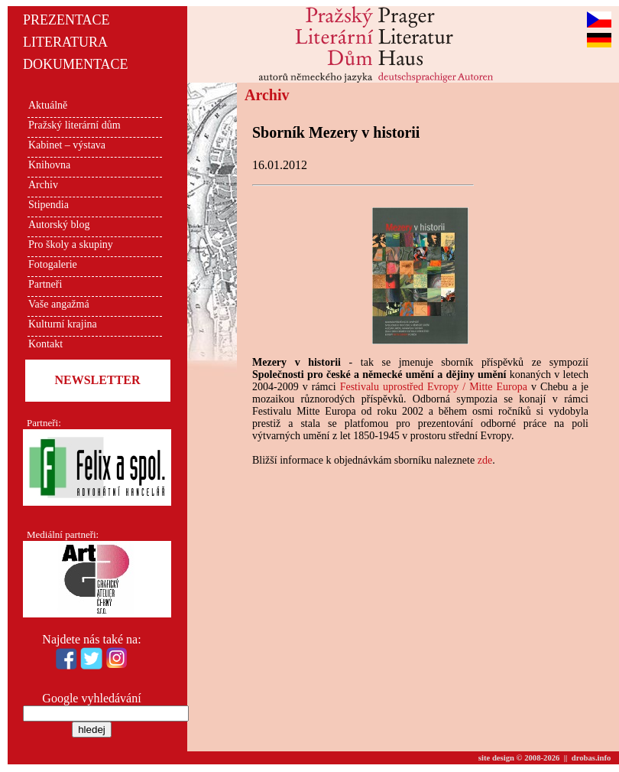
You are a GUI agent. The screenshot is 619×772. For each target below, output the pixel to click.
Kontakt (45, 344)
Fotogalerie (52, 264)
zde (485, 460)
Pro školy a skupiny (70, 244)
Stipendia (48, 204)
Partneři (45, 284)
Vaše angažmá (58, 304)
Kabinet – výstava (66, 145)
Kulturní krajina (62, 324)
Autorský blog (59, 224)
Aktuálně (47, 105)
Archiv (43, 185)
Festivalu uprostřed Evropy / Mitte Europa (433, 387)
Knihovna (49, 165)
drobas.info (591, 758)
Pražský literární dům (74, 125)
